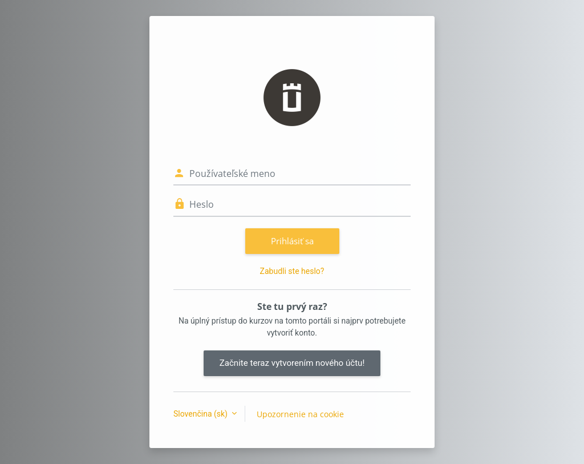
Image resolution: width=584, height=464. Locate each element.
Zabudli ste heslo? (292, 271)
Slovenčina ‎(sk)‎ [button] (201, 413)
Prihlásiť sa (292, 241)
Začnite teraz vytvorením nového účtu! (292, 363)
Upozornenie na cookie (300, 414)
